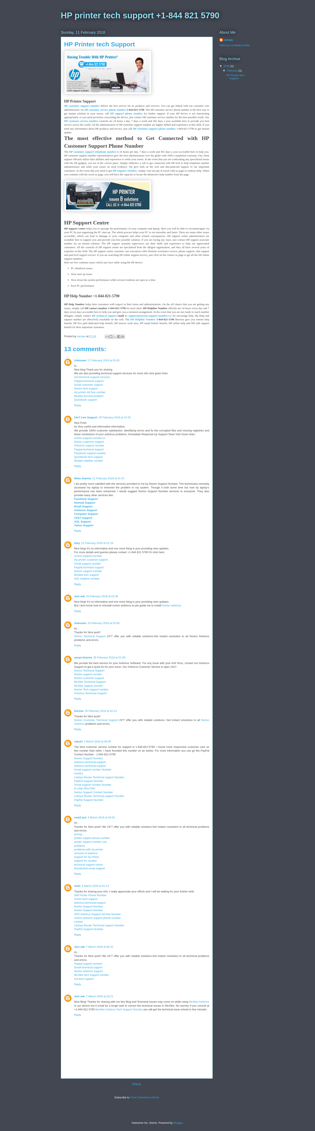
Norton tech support (86, 388)
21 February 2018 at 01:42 (108, 478)
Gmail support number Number (92, 769)
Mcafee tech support (86, 574)
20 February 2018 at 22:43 (115, 417)
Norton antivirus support (88, 971)
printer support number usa (90, 841)
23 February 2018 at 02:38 (102, 596)
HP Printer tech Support (235, 77)
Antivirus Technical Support (90, 693)
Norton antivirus (171, 605)
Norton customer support (89, 441)
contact (78, 773)
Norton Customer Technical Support (96, 720)
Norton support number (88, 571)
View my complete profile (235, 45)
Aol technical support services (92, 377)
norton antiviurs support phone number (97, 917)
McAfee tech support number (91, 974)
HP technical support (104, 315)
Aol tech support (84, 978)
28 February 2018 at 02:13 (101, 710)
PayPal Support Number (88, 781)
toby (77, 543)
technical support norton (88, 864)
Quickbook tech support (88, 456)
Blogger (178, 1122)
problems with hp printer (88, 849)
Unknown (80, 360)
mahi (77, 885)
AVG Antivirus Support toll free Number (97, 914)
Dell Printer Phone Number (90, 895)
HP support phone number (126, 113)
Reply (77, 405)
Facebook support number (90, 453)
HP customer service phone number (105, 109)
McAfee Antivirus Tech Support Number (119, 1009)
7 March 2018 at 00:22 (99, 946)
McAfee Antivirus (199, 1001)
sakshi (78, 741)
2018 (227, 66)
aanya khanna (83, 657)
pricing (78, 834)
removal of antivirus (86, 853)
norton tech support (86, 899)
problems (79, 845)
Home (136, 1084)
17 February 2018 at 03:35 (103, 360)
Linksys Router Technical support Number (99, 777)
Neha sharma (82, 478)
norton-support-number (88, 555)
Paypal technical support (89, 381)
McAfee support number (88, 685)
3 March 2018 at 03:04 (101, 817)
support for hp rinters (86, 856)
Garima (79, 710)
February (232, 70)
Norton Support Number (88, 758)
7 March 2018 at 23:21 (99, 996)
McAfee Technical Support (90, 681)
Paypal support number (88, 963)
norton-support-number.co (89, 438)
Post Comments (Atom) (145, 1097)
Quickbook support (85, 399)
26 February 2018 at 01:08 (109, 657)
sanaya (228, 39)
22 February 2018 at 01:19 (97, 543)
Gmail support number (87, 563)
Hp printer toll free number (90, 392)
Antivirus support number (89, 445)
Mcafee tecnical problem (89, 396)
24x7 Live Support (86, 417)
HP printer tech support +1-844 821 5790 (140, 15)
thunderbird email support (89, 868)
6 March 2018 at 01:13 (95, 885)
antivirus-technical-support (90, 762)
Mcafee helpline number (88, 460)
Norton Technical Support (90, 636)
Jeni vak (79, 596)
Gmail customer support (88, 384)
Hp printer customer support (91, 559)
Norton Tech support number (91, 689)
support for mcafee (85, 860)
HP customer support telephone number (92, 151)
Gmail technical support (88, 967)
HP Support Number (125, 170)
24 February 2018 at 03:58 (103, 623)
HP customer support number (82, 105)
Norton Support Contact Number (93, 792)
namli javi (80, 817)
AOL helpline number (87, 578)
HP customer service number (81, 121)
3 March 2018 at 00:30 (97, 741)
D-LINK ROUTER (84, 788)
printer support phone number (92, 838)
